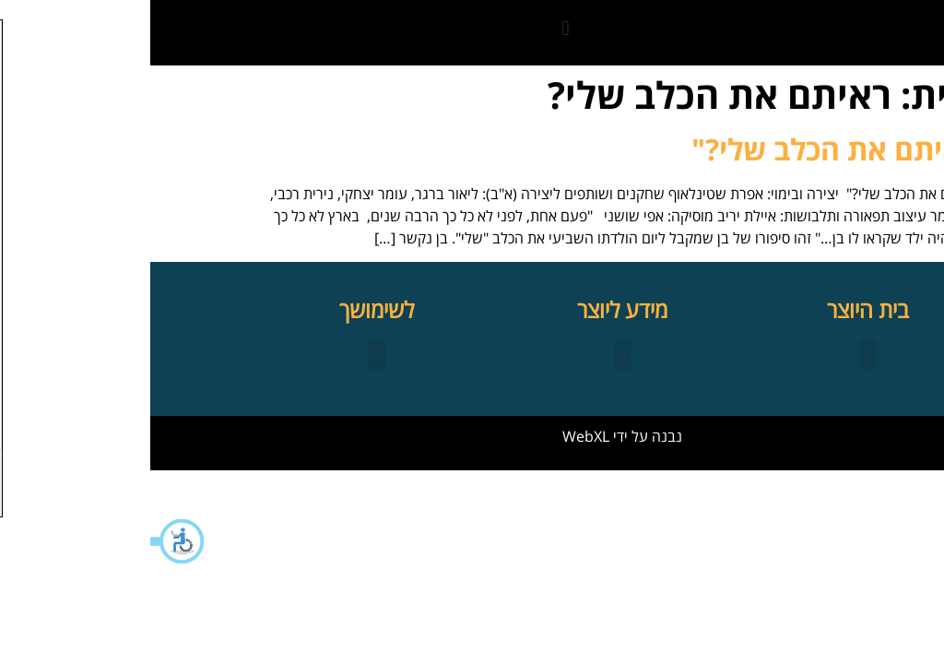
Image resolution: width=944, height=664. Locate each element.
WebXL (435, 436)
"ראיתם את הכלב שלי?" (691, 149)
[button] (27, 541)
